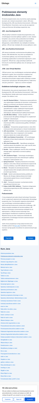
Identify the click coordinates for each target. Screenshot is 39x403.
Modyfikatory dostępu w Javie (9, 348)
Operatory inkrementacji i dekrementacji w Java (14, 298)
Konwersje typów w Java (7, 284)
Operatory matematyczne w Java (10, 287)
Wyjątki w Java (5, 370)
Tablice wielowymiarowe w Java (9, 278)
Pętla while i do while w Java (8, 309)
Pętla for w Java (5, 312)
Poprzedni (8, 238)
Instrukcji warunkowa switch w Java (10, 303)
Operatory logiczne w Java (8, 292)
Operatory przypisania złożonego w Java (12, 295)
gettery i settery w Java (7, 362)
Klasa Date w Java (6, 376)
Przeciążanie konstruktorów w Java (10, 353)
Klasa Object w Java (6, 373)
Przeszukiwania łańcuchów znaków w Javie (13, 326)
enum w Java (4, 306)
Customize (8, 399)
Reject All (18, 399)
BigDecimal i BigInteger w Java (9, 281)
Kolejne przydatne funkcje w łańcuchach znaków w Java (16, 337)
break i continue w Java (7, 314)
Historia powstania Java (7, 253)
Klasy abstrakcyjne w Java (8, 365)
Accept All (30, 399)
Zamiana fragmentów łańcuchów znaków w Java (14, 334)
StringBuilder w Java (6, 340)
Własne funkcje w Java (7, 320)
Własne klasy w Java (6, 342)
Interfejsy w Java (5, 367)
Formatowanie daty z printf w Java (10, 379)
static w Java (4, 356)
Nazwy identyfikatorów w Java (9, 264)
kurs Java (17, 226)
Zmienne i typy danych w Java (9, 262)
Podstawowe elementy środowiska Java (12, 256)
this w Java (4, 351)
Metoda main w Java (6, 267)
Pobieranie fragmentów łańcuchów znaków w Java (15, 331)
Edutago (5, 3)
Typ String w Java (5, 273)
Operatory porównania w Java (9, 289)
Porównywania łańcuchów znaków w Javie (12, 328)
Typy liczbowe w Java (7, 270)
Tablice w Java (5, 275)
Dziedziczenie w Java (6, 345)
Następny (30, 238)
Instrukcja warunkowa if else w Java (11, 301)
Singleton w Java (5, 359)
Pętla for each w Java (7, 317)
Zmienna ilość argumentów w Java (10, 323)
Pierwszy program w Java (8, 259)
